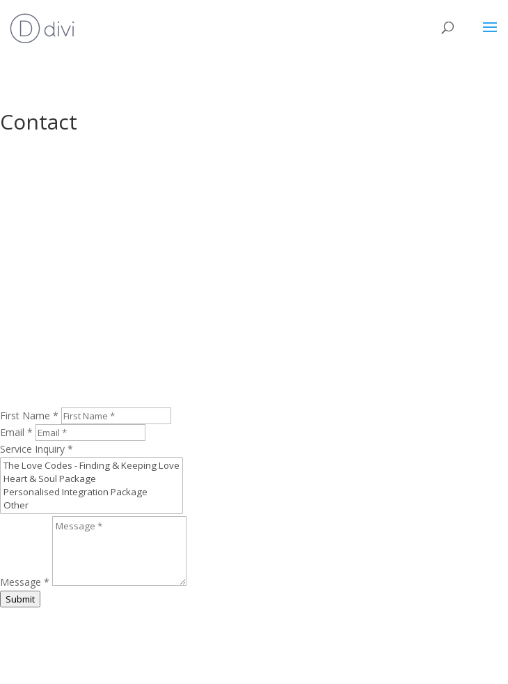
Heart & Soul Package (91, 478)
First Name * (29, 415)
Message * (24, 582)
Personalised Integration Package (91, 492)
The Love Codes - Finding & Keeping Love (91, 465)
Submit (20, 599)
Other (91, 505)
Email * (16, 432)
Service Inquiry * (36, 449)
